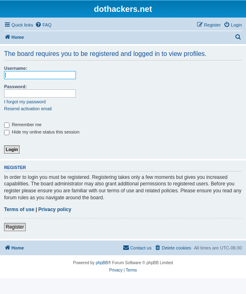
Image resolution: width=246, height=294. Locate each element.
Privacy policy (54, 209)
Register (15, 227)
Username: (15, 68)
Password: (15, 86)
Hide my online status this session (42, 131)
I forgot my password (25, 101)
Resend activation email (28, 108)
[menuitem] (43, 25)
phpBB (102, 263)
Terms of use (19, 209)
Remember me (23, 124)
